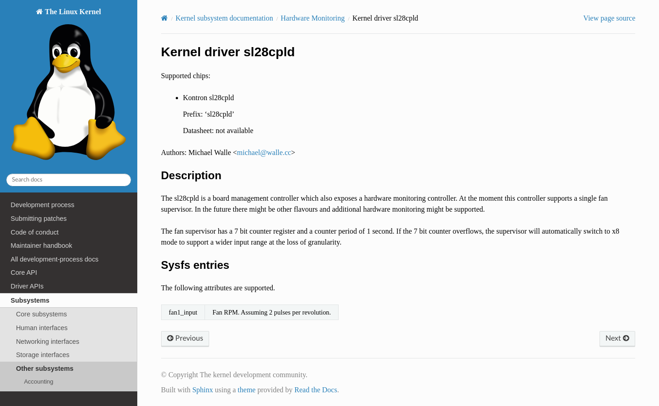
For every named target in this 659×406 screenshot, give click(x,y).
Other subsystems (45, 368)
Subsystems (30, 300)
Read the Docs (315, 390)
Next (617, 338)
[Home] (164, 18)
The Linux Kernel (68, 87)
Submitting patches (38, 218)
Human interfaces (42, 327)
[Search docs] (68, 180)
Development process (42, 204)
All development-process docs (54, 259)
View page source (609, 18)
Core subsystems (41, 314)
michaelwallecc (264, 152)
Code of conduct (35, 232)
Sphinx (202, 390)
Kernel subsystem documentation (224, 18)
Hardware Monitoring (313, 18)
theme (246, 390)
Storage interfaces (43, 354)
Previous (185, 338)
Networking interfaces (47, 341)
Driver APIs (27, 286)
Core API (24, 272)
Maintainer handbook (41, 245)
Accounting (38, 381)
